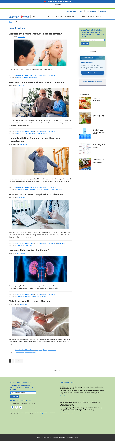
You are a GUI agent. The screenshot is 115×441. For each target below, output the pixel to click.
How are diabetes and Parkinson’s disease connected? (37, 82)
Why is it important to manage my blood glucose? (99, 145)
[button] (48, 16)
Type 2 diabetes (57, 189)
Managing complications (49, 75)
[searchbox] (40, 17)
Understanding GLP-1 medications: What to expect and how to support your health (99, 162)
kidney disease (28, 296)
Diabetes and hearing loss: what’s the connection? (35, 33)
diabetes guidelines (30, 189)
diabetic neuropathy (30, 352)
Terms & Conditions (72, 437)
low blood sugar (48, 189)
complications (33, 77)
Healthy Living (82, 16)
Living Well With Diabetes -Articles (24, 75)
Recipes (91, 16)
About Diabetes (70, 16)
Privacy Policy (63, 437)
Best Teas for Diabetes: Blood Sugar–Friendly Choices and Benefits (99, 115)
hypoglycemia (39, 189)
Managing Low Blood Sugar (50, 187)
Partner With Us (92, 73)
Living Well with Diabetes (91, 30)
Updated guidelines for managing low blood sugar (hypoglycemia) (35, 139)
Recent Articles (61, 243)
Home (10, 22)
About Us (99, 16)
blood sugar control (21, 133)
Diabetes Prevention (57, 16)
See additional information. (45, 414)
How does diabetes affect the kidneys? (29, 250)
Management (38, 75)
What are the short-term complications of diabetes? (36, 194)
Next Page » (18, 361)
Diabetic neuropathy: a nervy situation (29, 301)
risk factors (44, 296)
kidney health (36, 296)
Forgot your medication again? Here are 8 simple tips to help (99, 131)
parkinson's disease (41, 133)
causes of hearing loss (22, 77)
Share (72, 396)
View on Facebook (64, 396)
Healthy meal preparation (96, 99)
